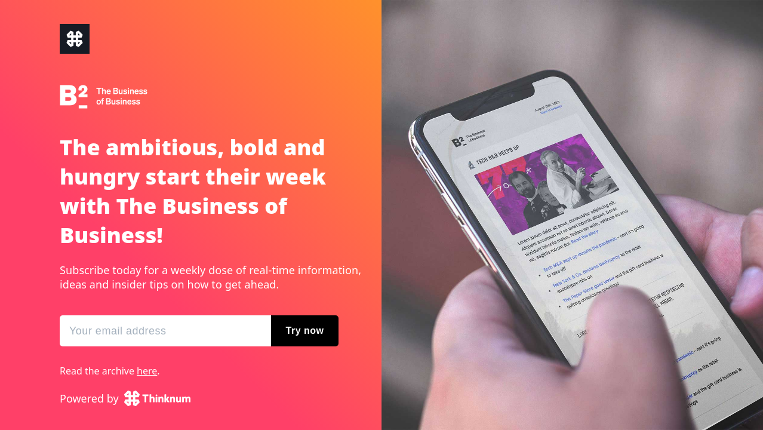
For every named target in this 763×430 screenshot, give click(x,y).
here (147, 370)
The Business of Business (75, 39)
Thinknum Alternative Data (157, 398)
